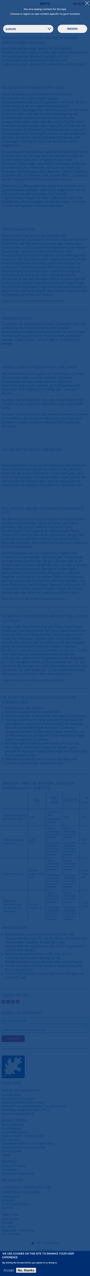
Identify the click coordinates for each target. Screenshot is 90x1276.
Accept (9, 1272)
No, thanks (26, 1272)
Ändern (72, 28)
